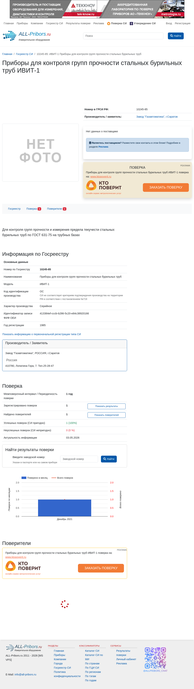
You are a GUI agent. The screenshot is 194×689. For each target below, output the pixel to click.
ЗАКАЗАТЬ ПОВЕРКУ (165, 187)
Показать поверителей (106, 415)
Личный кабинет (126, 659)
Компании (37, 23)
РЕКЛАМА (185, 165)
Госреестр (14, 208)
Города (58, 663)
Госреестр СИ (54, 23)
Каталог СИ (92, 650)
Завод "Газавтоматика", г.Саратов (157, 116)
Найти (108, 458)
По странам (92, 663)
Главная (9, 23)
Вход (169, 23)
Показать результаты (106, 406)
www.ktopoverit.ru (100, 176)
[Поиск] (123, 36)
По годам (90, 680)
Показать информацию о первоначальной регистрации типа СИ (41, 334)
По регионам (93, 671)
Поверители (56, 209)
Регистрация (182, 23)
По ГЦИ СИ (92, 667)
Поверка (33, 209)
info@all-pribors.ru (25, 674)
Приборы (22, 23)
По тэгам (90, 676)
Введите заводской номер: (29, 457)
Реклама (98, 23)
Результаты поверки (78, 23)
